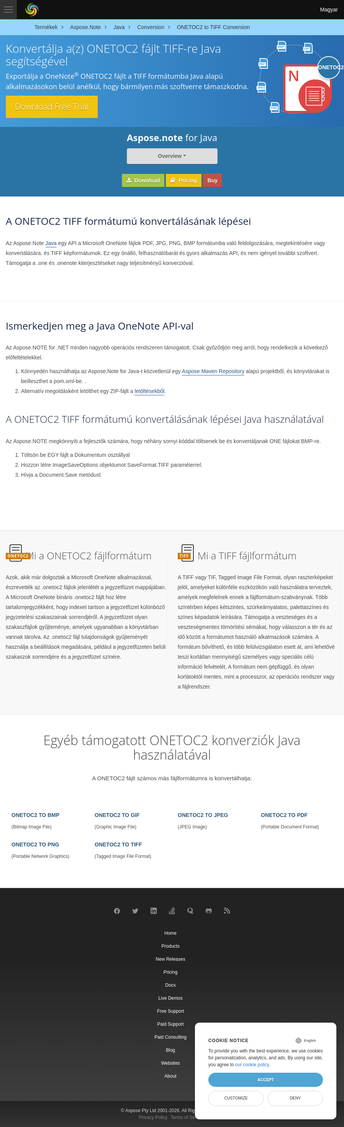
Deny (295, 1098)
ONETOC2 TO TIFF (118, 844)
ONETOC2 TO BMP (35, 815)
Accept (265, 1079)
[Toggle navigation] (8, 9)
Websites (170, 1063)
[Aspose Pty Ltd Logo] (32, 9)
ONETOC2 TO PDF (284, 815)
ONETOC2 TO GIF (117, 815)
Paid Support (170, 1024)
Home (170, 933)
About (170, 1076)
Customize (236, 1098)
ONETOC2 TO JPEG (203, 815)
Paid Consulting (170, 1037)
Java (51, 243)
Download (143, 180)
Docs (170, 985)
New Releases (170, 959)
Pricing (183, 180)
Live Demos (170, 998)
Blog (170, 1050)
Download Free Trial (53, 106)
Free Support (170, 1011)
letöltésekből (149, 391)
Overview (170, 156)
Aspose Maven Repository (213, 371)
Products (170, 946)
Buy (212, 180)
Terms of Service (187, 1117)
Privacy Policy (153, 1117)
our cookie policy (252, 1064)
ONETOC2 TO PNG (35, 844)
